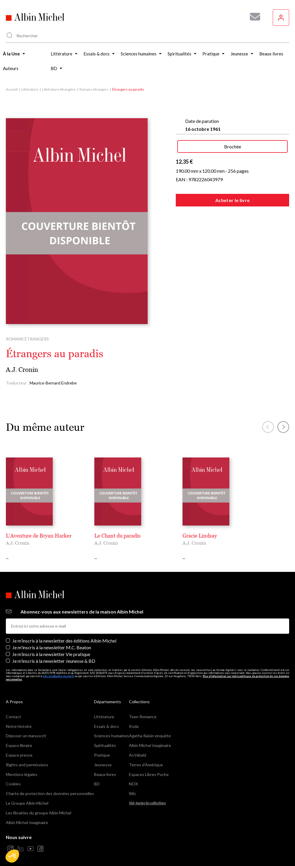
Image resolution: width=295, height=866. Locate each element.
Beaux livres (105, 767)
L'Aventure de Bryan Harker (38, 536)
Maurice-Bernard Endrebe (53, 382)
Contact (13, 710)
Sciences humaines (111, 729)
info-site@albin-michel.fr (58, 670)
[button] (12, 856)
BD (97, 777)
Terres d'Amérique (146, 758)
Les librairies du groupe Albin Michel (38, 806)
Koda (134, 719)
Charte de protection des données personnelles (50, 787)
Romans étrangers (93, 89)
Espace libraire (19, 739)
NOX (133, 777)
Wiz (132, 787)
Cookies (13, 777)
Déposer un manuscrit (26, 729)
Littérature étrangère (59, 89)
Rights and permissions (27, 758)
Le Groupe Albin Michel (27, 796)
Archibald (137, 748)
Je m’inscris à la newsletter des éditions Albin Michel (64, 634)
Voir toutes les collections (147, 796)
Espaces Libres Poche (149, 767)
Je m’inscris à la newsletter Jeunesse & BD (53, 654)
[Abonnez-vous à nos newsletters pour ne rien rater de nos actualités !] (253, 17)
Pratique (102, 748)
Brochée (232, 146)
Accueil (12, 89)
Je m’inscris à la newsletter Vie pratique (51, 648)
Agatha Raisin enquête (150, 729)
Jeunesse (103, 758)
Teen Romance (142, 710)
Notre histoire (19, 719)
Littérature (29, 89)
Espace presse (19, 748)
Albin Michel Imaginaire (27, 816)
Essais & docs (106, 719)
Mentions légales (21, 767)
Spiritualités (105, 739)
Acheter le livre (232, 200)
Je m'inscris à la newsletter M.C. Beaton (51, 641)
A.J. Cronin (22, 370)
